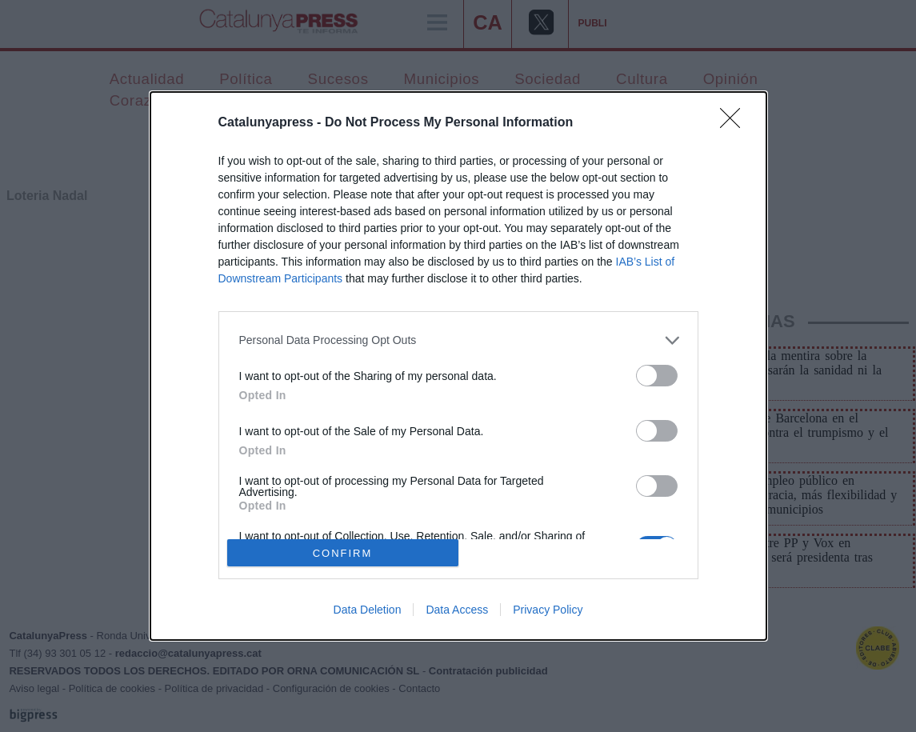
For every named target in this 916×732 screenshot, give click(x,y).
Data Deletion (368, 609)
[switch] (657, 375)
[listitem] (458, 340)
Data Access (457, 609)
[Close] (735, 123)
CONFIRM (343, 553)
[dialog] (458, 366)
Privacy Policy (547, 609)
